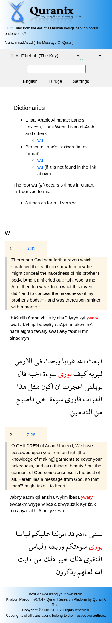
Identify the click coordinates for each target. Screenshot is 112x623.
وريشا (55, 545)
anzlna (49, 497)
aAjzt (63, 324)
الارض (24, 360)
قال (22, 373)
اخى (41, 398)
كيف (79, 373)
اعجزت (72, 386)
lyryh (74, 317)
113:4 (9, 28)
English (30, 81)
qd (38, 497)
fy (54, 317)
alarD (63, 317)
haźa (15, 331)
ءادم (81, 533)
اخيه (33, 373)
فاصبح (25, 398)
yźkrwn (57, 510)
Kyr (84, 504)
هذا (22, 386)
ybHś (46, 317)
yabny (16, 497)
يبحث (51, 360)
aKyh (26, 324)
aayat (23, 510)
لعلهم (84, 571)
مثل (33, 386)
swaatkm (19, 504)
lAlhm (43, 510)
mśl (90, 324)
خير (62, 558)
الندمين (81, 411)
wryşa (34, 504)
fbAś (15, 317)
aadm (29, 497)
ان (57, 386)
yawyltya (48, 324)
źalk (75, 504)
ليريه (94, 373)
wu (40, 140)
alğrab (27, 331)
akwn (80, 324)
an (72, 324)
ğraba (34, 317)
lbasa (75, 497)
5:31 (31, 248)
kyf (82, 317)
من (97, 411)
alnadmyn (19, 338)
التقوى (92, 558)
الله (80, 360)
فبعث (93, 360)
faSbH (75, 331)
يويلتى (92, 386)
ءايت (25, 558)
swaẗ (15, 324)
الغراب (91, 398)
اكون (46, 386)
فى (37, 360)
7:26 (31, 434)
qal (35, 324)
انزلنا (58, 533)
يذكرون (66, 571)
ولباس (37, 545)
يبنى (95, 533)
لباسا (23, 533)
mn (85, 331)
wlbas (48, 504)
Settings (81, 81)
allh (24, 317)
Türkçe (55, 81)
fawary (41, 331)
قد (70, 533)
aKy (63, 331)
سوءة (48, 373)
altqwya (62, 504)
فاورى (72, 398)
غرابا (67, 360)
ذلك (75, 558)
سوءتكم (75, 545)
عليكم (40, 533)
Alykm (62, 497)
